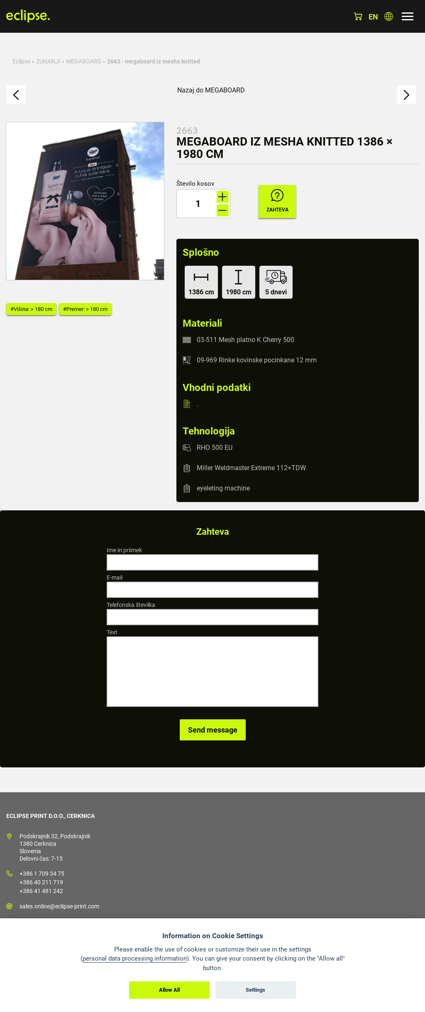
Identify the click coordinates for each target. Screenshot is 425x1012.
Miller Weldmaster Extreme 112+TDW (251, 468)
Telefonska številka (131, 605)
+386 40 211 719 (41, 882)
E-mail (114, 577)
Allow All (169, 990)
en (373, 16)
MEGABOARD (83, 61)
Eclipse (21, 61)
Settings (255, 990)
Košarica (358, 16)
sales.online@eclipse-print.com (59, 906)
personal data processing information (135, 958)
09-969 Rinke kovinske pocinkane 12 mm (257, 360)
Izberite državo (388, 16)
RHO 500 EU (214, 447)
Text (112, 632)
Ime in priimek (124, 550)
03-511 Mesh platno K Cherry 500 (245, 340)
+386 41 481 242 (41, 891)
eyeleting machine (223, 488)
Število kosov (195, 184)
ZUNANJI (48, 61)
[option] (85, 201)
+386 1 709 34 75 (42, 873)
